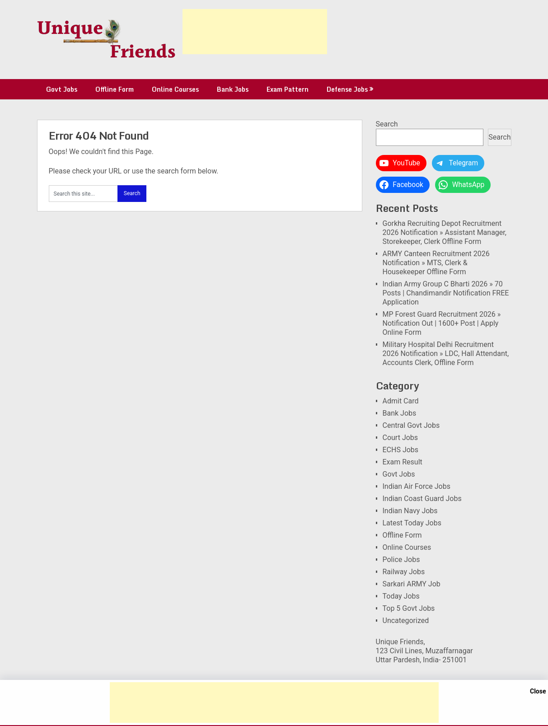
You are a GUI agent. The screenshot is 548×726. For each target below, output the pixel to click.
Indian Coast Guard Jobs (422, 498)
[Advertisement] (255, 31)
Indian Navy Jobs (410, 510)
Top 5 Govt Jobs (409, 608)
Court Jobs (400, 437)
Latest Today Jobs (412, 523)
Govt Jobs (61, 89)
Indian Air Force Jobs (416, 486)
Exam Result (402, 462)
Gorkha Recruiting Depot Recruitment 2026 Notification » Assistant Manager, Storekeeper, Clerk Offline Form (444, 232)
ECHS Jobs (401, 449)
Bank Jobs (232, 89)
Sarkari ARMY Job (411, 584)
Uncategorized (406, 620)
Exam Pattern (288, 89)
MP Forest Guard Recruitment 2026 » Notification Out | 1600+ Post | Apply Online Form (442, 323)
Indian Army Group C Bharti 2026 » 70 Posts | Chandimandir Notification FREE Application (446, 293)
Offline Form (114, 89)
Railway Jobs (404, 571)
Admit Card (401, 401)
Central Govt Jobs (411, 425)
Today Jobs (401, 596)
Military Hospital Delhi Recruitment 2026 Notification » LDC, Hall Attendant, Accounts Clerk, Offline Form (446, 353)
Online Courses (175, 89)
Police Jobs (401, 559)
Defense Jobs (347, 89)
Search (387, 124)
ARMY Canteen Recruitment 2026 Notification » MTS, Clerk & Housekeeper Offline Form (436, 262)
